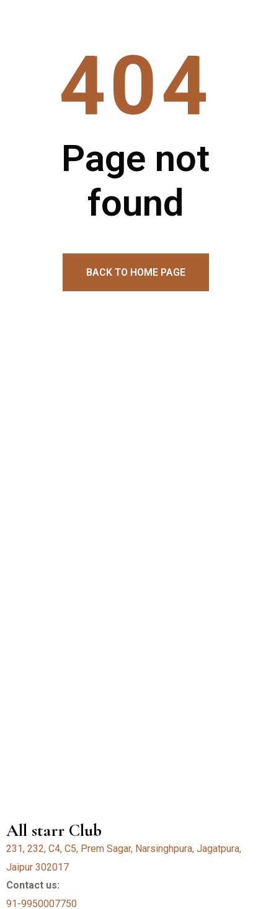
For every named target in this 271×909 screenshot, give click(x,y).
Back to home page (135, 272)
